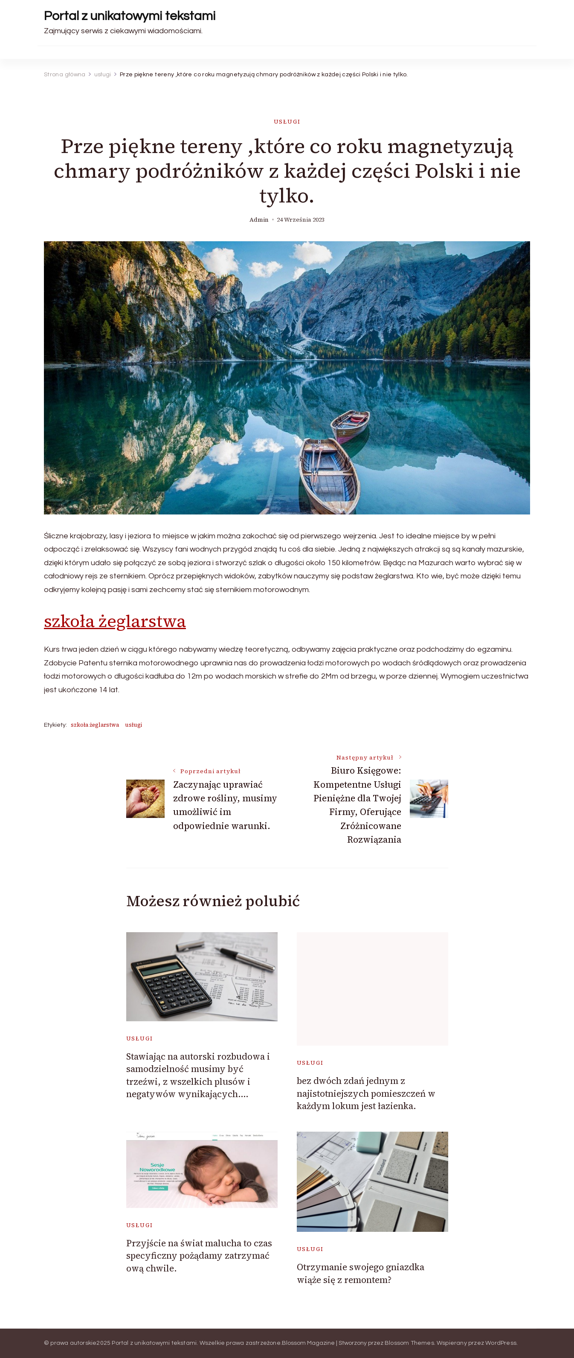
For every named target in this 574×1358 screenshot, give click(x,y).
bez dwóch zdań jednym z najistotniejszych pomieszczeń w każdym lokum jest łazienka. (366, 1093)
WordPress (500, 1343)
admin (259, 220)
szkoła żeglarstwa (115, 621)
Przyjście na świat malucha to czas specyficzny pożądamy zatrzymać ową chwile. (199, 1255)
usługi (287, 121)
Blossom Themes (409, 1343)
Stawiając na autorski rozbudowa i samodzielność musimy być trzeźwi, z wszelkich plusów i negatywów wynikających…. (198, 1075)
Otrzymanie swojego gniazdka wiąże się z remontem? (360, 1273)
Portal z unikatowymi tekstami (129, 16)
